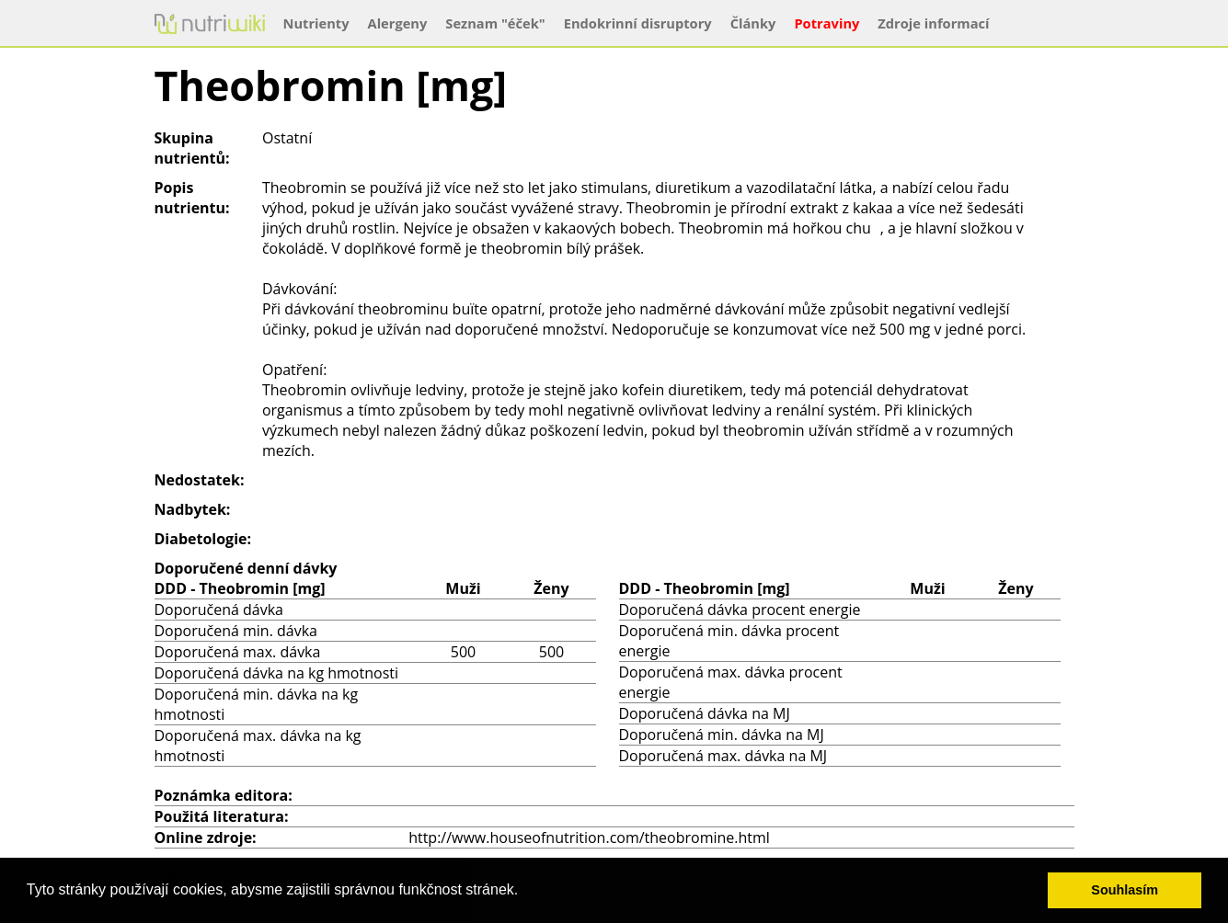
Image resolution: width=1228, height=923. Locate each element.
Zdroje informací (933, 23)
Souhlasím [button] (1124, 890)
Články (753, 23)
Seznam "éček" (495, 23)
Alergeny (398, 23)
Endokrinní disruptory (638, 23)
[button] (525, 892)
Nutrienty (316, 23)
